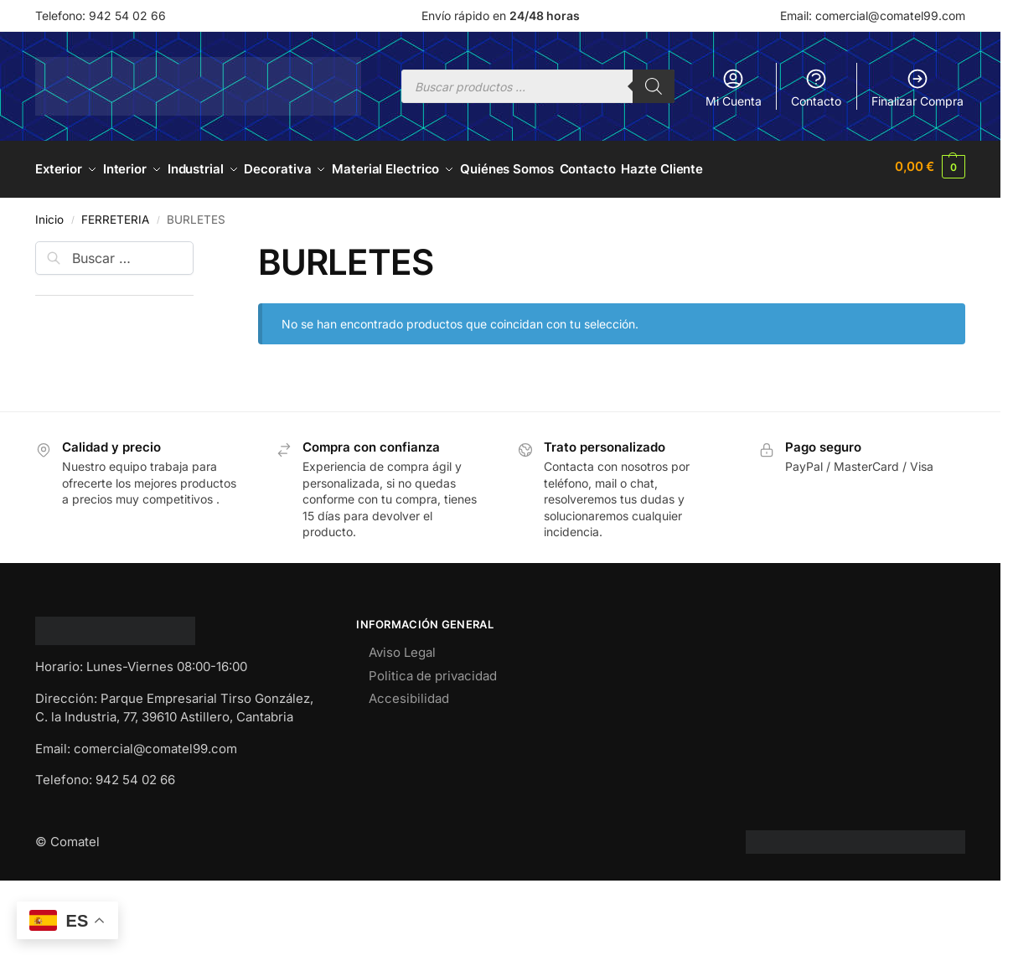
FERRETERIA (115, 213)
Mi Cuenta (733, 87)
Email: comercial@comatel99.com (872, 15)
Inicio (49, 213)
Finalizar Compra (917, 87)
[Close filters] (199, 245)
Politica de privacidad (433, 670)
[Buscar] (653, 86)
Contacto (816, 87)
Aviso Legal (402, 646)
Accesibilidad (409, 692)
